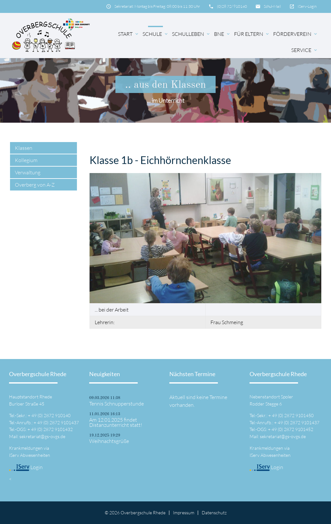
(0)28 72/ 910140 (232, 6)
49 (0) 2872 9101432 (52, 429)
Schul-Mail (272, 6)
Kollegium (26, 160)
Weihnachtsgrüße (109, 441)
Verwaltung (27, 172)
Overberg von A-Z (35, 184)
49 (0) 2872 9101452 (292, 429)
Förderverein (295, 34)
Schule (156, 34)
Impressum (183, 512)
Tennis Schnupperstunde (116, 403)
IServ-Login (307, 6)
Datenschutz (214, 512)
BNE (222, 34)
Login (26, 467)
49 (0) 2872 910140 (50, 415)
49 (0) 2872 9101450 (293, 415)
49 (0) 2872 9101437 (58, 422)
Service (304, 50)
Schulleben (191, 34)
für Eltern (252, 34)
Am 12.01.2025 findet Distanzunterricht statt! (115, 422)
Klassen (23, 148)
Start (128, 34)
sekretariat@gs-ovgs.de (42, 436)
